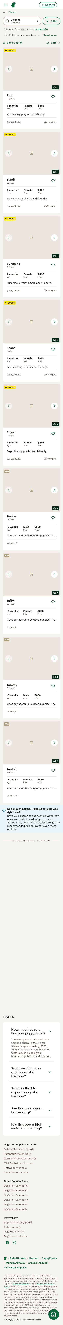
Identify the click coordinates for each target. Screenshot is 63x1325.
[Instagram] (14, 1242)
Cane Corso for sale (16, 1172)
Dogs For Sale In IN (15, 1209)
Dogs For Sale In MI (15, 1204)
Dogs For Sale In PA (16, 1185)
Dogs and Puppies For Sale (20, 1144)
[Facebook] (7, 1242)
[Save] (53, 96)
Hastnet (33, 1258)
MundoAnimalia (15, 1262)
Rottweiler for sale (15, 1167)
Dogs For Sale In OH (16, 1195)
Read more (50, 35)
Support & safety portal (18, 1222)
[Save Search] (53, 1314)
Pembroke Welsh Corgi (17, 1153)
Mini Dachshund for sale (18, 1163)
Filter (51, 21)
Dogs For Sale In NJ (16, 1199)
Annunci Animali (38, 1262)
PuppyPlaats (49, 1258)
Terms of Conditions (21, 1284)
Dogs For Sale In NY (16, 1190)
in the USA (41, 29)
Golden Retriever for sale (19, 1149)
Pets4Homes (18, 1258)
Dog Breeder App (14, 1231)
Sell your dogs (12, 1227)
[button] (31, 69)
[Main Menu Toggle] (6, 4)
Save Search (12, 42)
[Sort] (53, 42)
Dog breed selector (15, 1236)
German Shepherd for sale (20, 1158)
